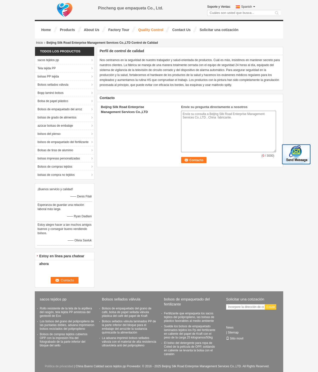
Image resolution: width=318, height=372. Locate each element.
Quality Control (150, 30)
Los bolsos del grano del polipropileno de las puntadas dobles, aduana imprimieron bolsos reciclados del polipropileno (67, 325)
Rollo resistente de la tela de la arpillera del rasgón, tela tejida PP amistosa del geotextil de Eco (66, 312)
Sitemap (233, 332)
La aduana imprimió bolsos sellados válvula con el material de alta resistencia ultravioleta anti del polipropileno (129, 341)
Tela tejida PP (47, 68)
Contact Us (181, 30)
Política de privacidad (59, 366)
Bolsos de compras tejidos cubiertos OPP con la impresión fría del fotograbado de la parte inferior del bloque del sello (63, 340)
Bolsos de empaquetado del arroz (60, 109)
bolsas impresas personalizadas (59, 158)
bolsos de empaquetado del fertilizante (63, 142)
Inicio (39, 42)
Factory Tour (118, 30)
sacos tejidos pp (48, 60)
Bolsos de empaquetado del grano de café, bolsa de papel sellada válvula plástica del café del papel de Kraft (126, 312)
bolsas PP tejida (48, 76)
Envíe (270, 307)
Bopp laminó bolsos (51, 93)
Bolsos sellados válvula (53, 84)
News (230, 327)
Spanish (248, 6)
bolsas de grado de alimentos (57, 117)
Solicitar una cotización (218, 30)
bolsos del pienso (49, 134)
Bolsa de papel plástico (53, 101)
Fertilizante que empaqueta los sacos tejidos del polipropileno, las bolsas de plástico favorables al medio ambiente (189, 317)
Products (67, 30)
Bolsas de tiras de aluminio (55, 150)
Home (46, 30)
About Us (91, 30)
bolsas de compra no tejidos (56, 175)
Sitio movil (234, 338)
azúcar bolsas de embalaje (55, 125)
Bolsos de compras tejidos (55, 166)
